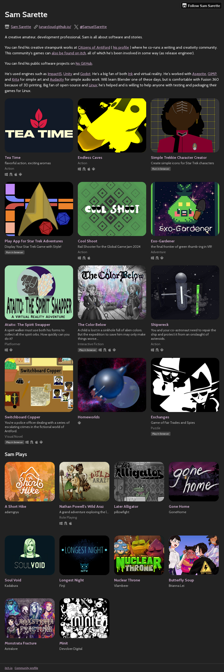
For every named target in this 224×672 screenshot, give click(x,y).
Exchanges (160, 417)
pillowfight (121, 512)
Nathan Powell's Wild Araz (81, 506)
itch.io (8, 668)
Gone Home (179, 506)
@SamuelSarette (93, 26)
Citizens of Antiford (94, 47)
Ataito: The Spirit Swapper (27, 324)
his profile (121, 47)
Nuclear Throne (127, 580)
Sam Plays (16, 454)
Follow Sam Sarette (201, 5)
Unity (67, 74)
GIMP (212, 74)
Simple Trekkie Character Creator (179, 157)
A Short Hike (15, 506)
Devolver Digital (70, 649)
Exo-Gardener (162, 241)
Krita (15, 79)
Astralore (11, 649)
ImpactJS (55, 74)
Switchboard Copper (22, 417)
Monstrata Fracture (21, 643)
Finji (62, 586)
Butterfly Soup (181, 580)
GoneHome (177, 512)
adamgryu (12, 512)
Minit (63, 643)
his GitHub (84, 63)
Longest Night (71, 580)
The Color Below (92, 324)
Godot (85, 74)
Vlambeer (121, 586)
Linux (93, 85)
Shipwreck (160, 324)
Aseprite (199, 74)
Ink (130, 74)
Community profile (26, 668)
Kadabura (11, 586)
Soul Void (13, 580)
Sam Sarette (21, 26)
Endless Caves (90, 157)
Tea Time (13, 157)
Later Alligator (126, 506)
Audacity (57, 79)
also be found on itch (69, 53)
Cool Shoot (87, 241)
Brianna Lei (176, 586)
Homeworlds (89, 417)
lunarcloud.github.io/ (55, 26)
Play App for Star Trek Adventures (34, 241)
